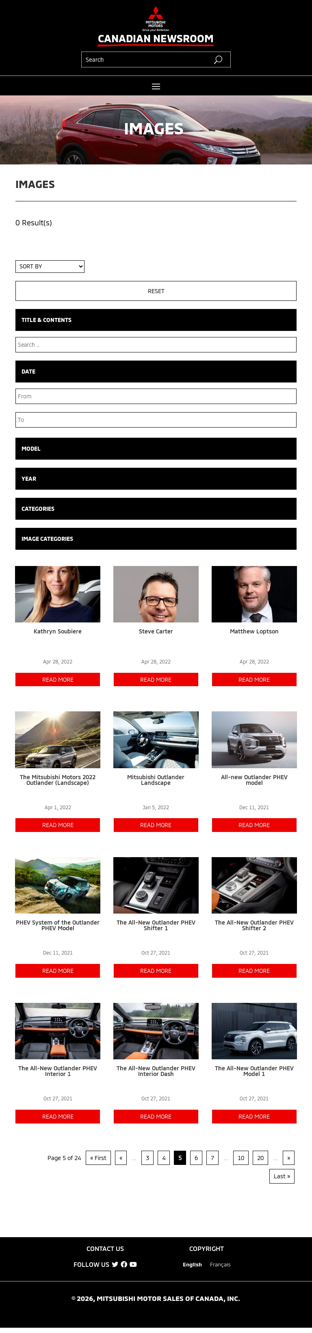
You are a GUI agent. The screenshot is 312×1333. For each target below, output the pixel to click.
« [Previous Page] (120, 1157)
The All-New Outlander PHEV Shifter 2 (254, 925)
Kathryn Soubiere (58, 631)
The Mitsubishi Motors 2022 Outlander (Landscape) (57, 779)
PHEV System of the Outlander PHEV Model (58, 925)
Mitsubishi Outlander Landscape (155, 779)
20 (260, 1157)
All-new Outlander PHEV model (254, 779)
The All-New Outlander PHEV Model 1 (254, 1071)
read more (58, 679)
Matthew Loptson (254, 631)
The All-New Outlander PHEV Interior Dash (156, 1071)
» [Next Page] (288, 1157)
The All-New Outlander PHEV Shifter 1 (156, 925)
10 (241, 1157)
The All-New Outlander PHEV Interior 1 (57, 1071)
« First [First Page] (98, 1157)
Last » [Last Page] (282, 1176)
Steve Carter (156, 631)
